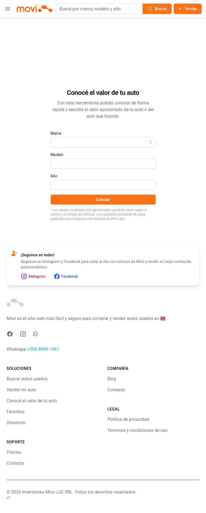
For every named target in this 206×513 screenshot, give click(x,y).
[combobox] (103, 142)
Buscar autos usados (27, 378)
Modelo (57, 154)
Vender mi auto (21, 389)
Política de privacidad (128, 419)
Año (54, 176)
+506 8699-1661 (43, 349)
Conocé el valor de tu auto (32, 400)
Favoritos (16, 411)
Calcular (103, 199)
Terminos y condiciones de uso (138, 430)
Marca (56, 133)
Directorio (16, 422)
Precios (14, 452)
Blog (112, 378)
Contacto (15, 463)
